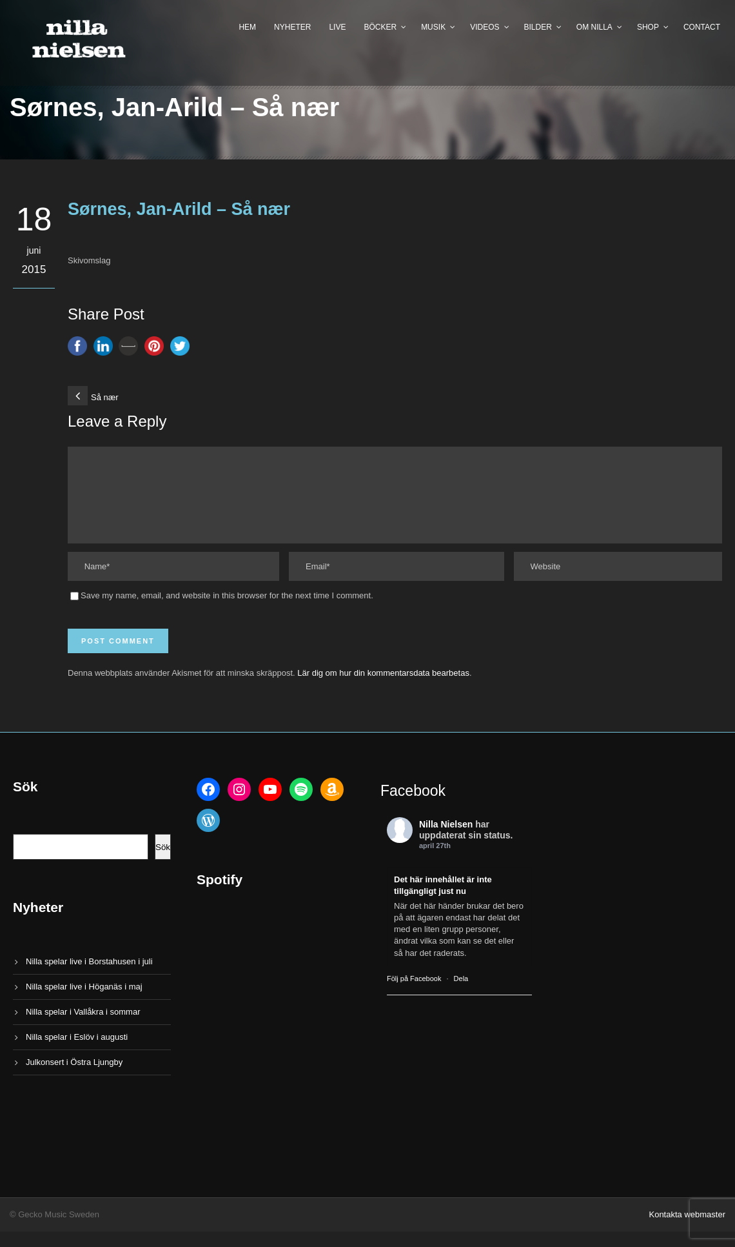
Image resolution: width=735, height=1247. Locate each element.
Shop (648, 27)
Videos (484, 27)
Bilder (538, 27)
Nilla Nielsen (446, 840)
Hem (247, 27)
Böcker (380, 27)
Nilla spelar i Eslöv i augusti (77, 1052)
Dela (461, 994)
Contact (701, 27)
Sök (162, 862)
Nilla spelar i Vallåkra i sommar (83, 1027)
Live (337, 27)
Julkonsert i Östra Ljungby (74, 1077)
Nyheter (292, 27)
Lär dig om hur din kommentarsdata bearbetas (383, 688)
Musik (433, 27)
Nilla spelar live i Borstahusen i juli (89, 977)
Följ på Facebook (414, 994)
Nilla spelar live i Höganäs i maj (84, 1002)
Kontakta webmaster (687, 1230)
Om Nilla (594, 27)
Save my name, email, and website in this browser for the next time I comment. (227, 611)
